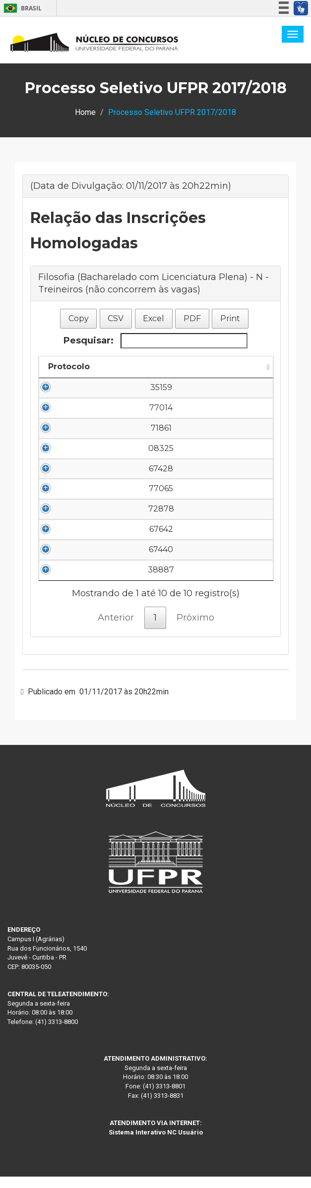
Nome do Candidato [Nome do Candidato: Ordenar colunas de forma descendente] (152, 366)
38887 (69, 581)
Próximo (195, 628)
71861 (69, 428)
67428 (69, 479)
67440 (69, 561)
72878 (69, 520)
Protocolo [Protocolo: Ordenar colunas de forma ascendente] (69, 366)
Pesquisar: (155, 340)
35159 (69, 387)
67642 (69, 540)
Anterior (116, 628)
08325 (69, 459)
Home (85, 112)
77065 (69, 500)
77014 (69, 407)
